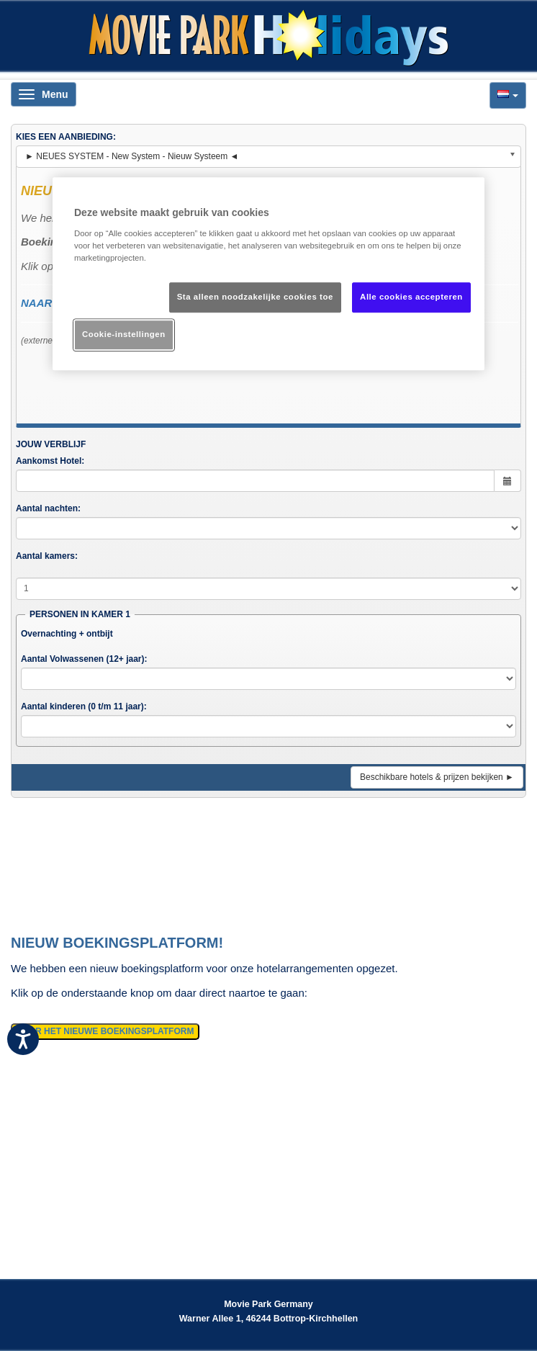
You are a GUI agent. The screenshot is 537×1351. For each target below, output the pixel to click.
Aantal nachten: (48, 508)
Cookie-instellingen (124, 334)
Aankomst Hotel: (50, 461)
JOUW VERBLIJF (51, 444)
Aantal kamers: (47, 556)
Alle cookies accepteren (411, 296)
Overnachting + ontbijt (67, 634)
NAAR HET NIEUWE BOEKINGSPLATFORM (105, 1031)
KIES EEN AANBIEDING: (66, 137)
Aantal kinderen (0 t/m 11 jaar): (84, 706)
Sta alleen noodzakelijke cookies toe (255, 296)
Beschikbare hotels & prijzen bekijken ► (437, 777)
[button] (507, 95)
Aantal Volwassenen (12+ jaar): (84, 659)
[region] (268, 274)
